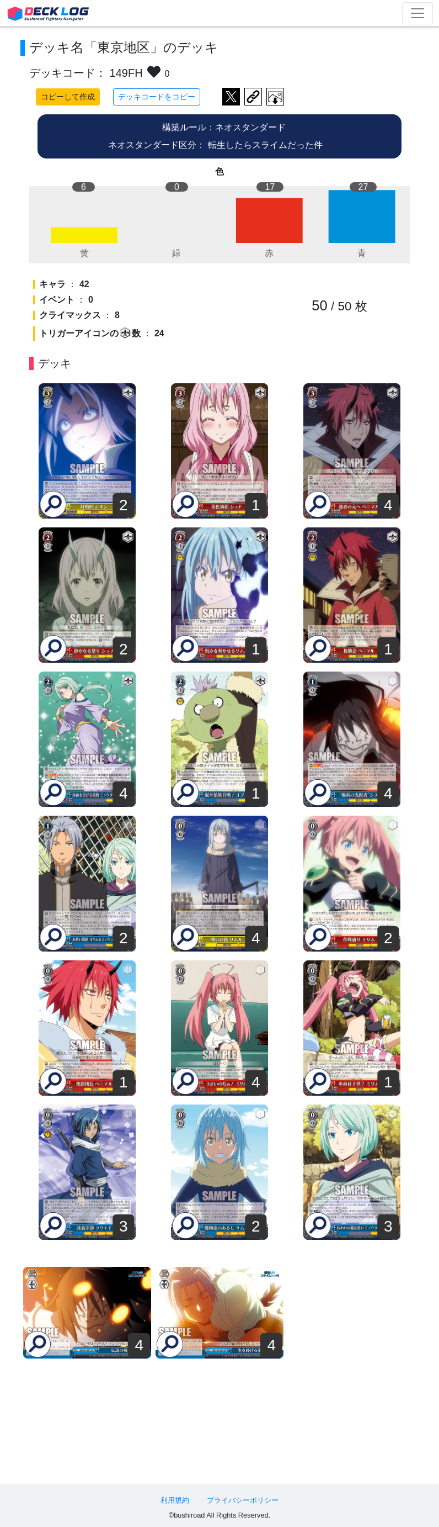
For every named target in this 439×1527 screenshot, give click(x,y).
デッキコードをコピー (156, 96)
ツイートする (231, 96)
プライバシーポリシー (243, 1500)
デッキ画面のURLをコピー (253, 96)
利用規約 (174, 1500)
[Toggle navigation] (417, 13)
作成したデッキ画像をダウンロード (275, 96)
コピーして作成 (68, 96)
